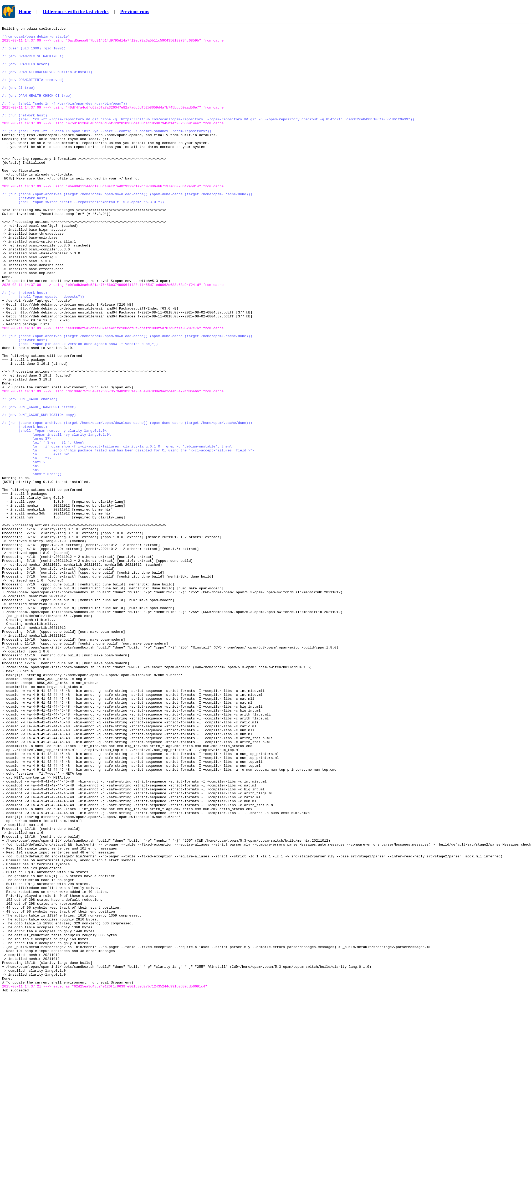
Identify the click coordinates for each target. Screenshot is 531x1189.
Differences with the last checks (76, 11)
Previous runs (134, 11)
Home (25, 11)
